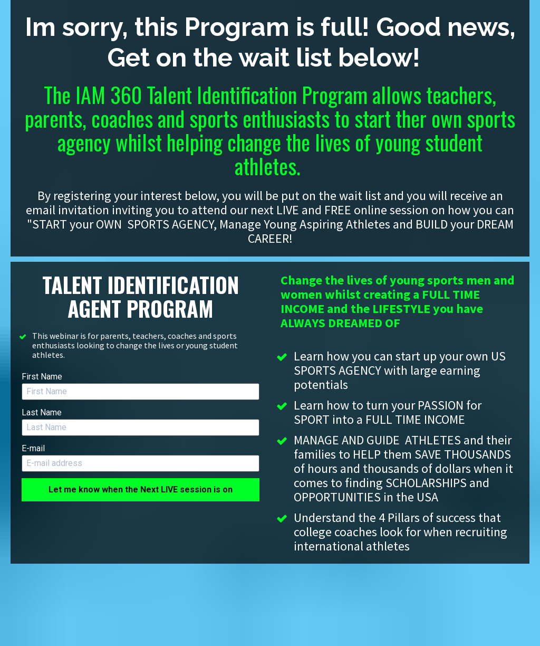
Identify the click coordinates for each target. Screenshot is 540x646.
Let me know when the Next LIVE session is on (141, 489)
